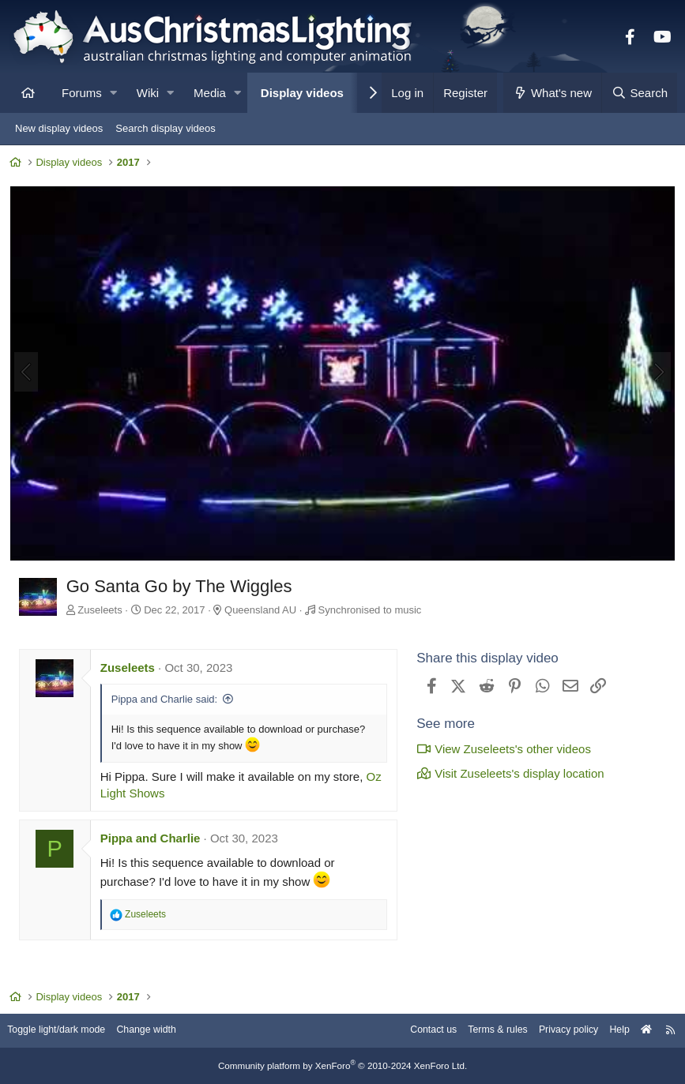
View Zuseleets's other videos (501, 749)
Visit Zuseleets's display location (507, 773)
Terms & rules (482, 1031)
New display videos (59, 128)
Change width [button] (161, 1031)
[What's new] (552, 93)
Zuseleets (103, 609)
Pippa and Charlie (153, 838)
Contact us (414, 1031)
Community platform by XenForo (343, 1066)
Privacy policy (556, 1031)
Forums (82, 92)
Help (610, 1031)
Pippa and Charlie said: (167, 699)
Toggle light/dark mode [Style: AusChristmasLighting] (67, 1031)
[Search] (639, 93)
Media (210, 92)
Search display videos (165, 128)
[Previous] (28, 373)
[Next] (656, 373)
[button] (113, 93)
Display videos (302, 92)
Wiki (148, 92)
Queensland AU (263, 609)
